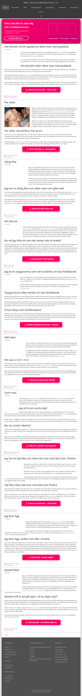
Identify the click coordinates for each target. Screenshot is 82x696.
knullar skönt (52, 496)
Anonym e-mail (8, 665)
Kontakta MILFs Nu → (16, 38)
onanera (65, 414)
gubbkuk (27, 75)
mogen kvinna (27, 229)
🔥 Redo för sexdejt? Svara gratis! (41, 445)
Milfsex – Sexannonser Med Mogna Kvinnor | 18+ (41, 3)
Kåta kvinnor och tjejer (11, 96)
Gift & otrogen (50, 7)
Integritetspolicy (9, 678)
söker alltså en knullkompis (48, 229)
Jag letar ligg (11, 516)
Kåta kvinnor (74, 7)
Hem (5, 7)
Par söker (10, 102)
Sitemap (7, 657)
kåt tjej (60, 52)
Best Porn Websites (45, 691)
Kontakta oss (8, 649)
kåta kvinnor (18, 142)
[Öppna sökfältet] (41, 16)
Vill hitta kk (10, 221)
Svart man (10, 392)
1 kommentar (9, 157)
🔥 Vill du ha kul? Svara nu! (41, 208)
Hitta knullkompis (36, 7)
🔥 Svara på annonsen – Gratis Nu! (41, 89)
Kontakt (41, 12)
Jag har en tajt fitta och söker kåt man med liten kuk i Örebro (40, 458)
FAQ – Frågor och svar (10, 652)
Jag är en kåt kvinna (56, 522)
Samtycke (7, 681)
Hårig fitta (10, 161)
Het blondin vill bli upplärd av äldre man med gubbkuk (36, 46)
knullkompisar (24, 288)
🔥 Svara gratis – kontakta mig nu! (41, 622)
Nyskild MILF (11, 570)
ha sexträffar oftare (46, 365)
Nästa (7, 635)
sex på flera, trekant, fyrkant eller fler (60, 112)
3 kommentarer (10, 565)
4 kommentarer (10, 387)
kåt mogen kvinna (34, 398)
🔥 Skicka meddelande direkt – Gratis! (41, 324)
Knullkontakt (62, 7)
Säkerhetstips (8, 667)
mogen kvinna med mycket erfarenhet (33, 590)
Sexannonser (15, 7)
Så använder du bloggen (11, 654)
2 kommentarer (10, 216)
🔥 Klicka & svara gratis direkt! (41, 380)
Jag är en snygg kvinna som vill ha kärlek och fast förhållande (40, 271)
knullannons (34, 56)
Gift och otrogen (59, 652)
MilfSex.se (41, 690)
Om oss (7, 647)
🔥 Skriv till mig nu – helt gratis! (41, 149)
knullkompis (12, 203)
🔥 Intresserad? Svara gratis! (41, 259)
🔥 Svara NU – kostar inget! (41, 557)
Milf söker (10, 337)
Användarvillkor (9, 676)
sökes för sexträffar (61, 398)
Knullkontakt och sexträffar (12, 452)
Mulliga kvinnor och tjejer (61, 657)
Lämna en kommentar (11, 97)
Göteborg (73, 298)
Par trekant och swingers (12, 155)
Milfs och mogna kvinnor (12, 628)
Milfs (25, 7)
